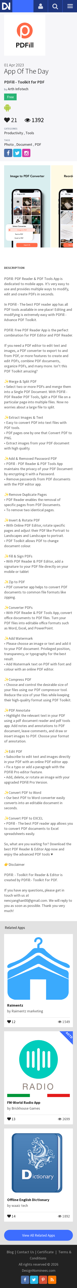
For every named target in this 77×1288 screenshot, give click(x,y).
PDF (38, 144)
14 (11, 1216)
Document (24, 144)
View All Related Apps (38, 1235)
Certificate (45, 1252)
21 (10, 118)
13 (11, 1119)
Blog (10, 1252)
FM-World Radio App (23, 1102)
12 (11, 1021)
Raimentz (15, 1005)
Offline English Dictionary (28, 1199)
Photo (9, 144)
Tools (29, 133)
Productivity (13, 133)
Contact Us (25, 1252)
